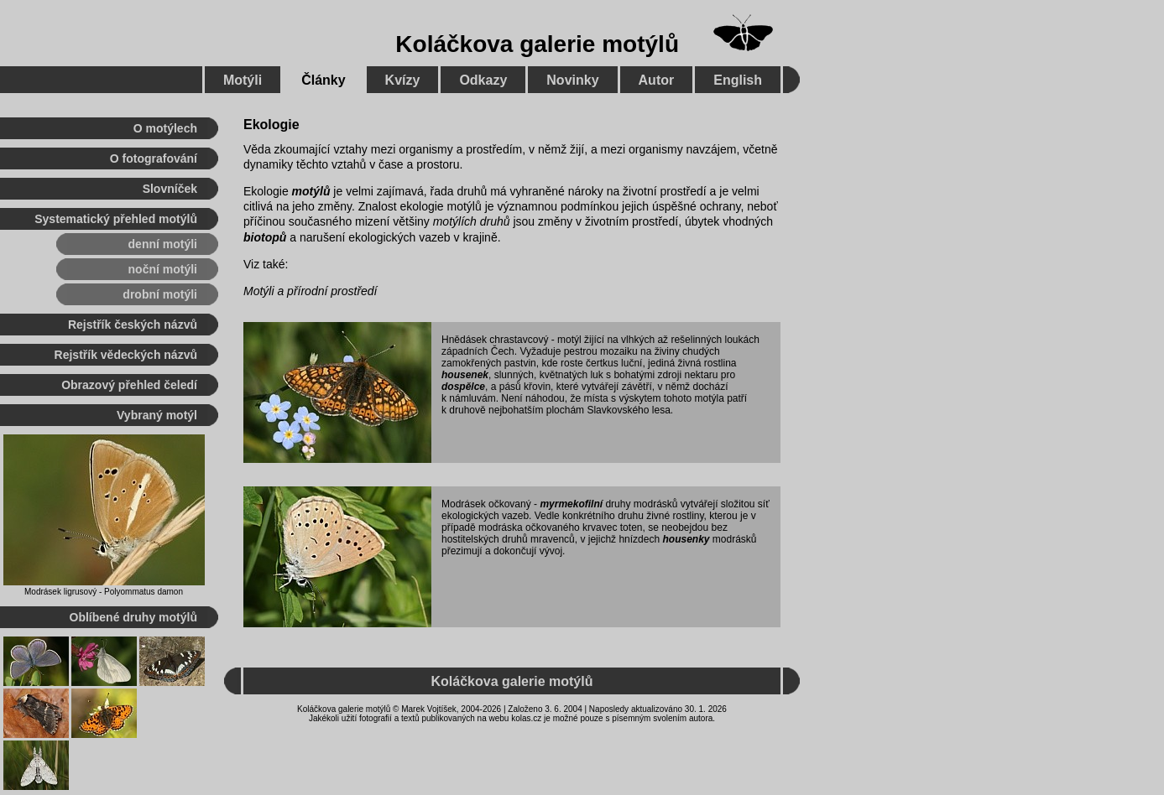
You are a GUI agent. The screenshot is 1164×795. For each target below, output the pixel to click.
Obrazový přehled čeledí (129, 385)
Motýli (242, 80)
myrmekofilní (571, 504)
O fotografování (153, 158)
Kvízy (402, 80)
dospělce (463, 386)
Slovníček (170, 188)
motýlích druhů (471, 221)
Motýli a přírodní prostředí (310, 291)
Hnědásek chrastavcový (494, 340)
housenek (464, 375)
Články (323, 80)
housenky (685, 539)
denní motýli (162, 244)
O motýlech (165, 128)
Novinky (572, 80)
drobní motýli (160, 294)
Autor (657, 80)
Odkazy (483, 80)
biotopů (264, 237)
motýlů (311, 191)
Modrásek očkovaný (486, 504)
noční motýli (162, 269)
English (737, 80)
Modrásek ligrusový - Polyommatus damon (103, 591)
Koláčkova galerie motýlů (537, 44)
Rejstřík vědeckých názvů (126, 354)
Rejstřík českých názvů (132, 324)
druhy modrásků (641, 504)
